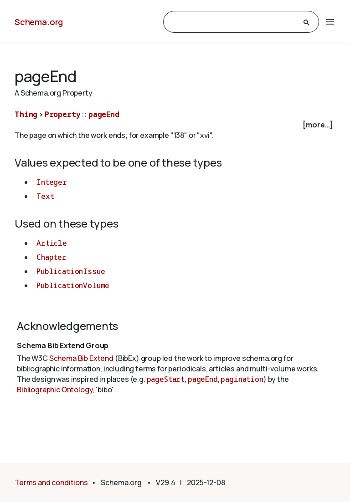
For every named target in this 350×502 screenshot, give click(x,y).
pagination (242, 379)
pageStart (166, 379)
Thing (26, 114)
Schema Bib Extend (81, 358)
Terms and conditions (51, 482)
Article (51, 243)
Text (45, 196)
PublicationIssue (70, 271)
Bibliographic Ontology (55, 390)
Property (63, 114)
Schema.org (39, 21)
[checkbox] (175, 125)
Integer (51, 182)
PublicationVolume (72, 285)
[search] (233, 22)
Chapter (51, 257)
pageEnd (103, 114)
